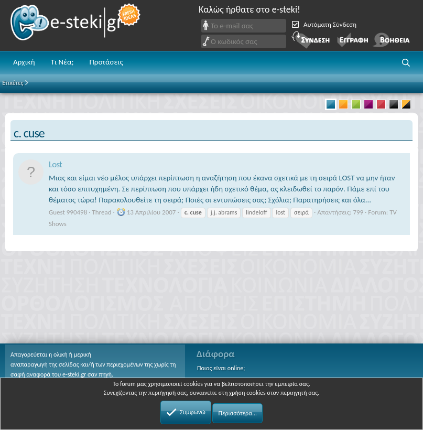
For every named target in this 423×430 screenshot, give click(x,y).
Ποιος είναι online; (221, 368)
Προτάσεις (106, 62)
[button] (406, 62)
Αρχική (24, 62)
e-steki (76, 25)
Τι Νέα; (62, 62)
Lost (55, 164)
